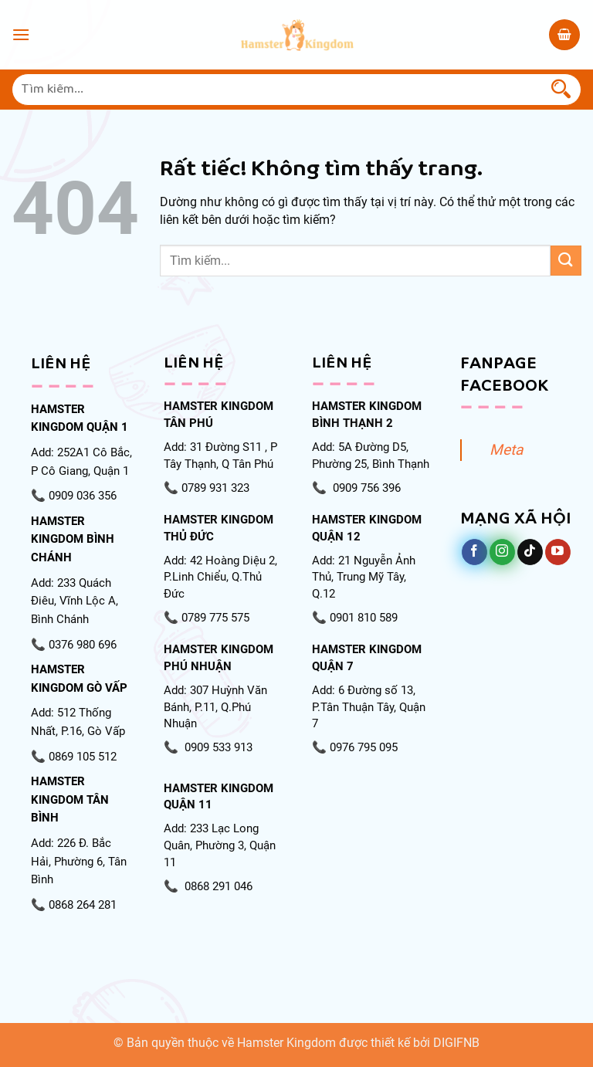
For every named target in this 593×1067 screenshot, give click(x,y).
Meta (506, 450)
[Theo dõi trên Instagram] (502, 552)
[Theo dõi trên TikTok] (530, 552)
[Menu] (21, 34)
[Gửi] (561, 89)
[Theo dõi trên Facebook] (474, 552)
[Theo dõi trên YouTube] (558, 552)
